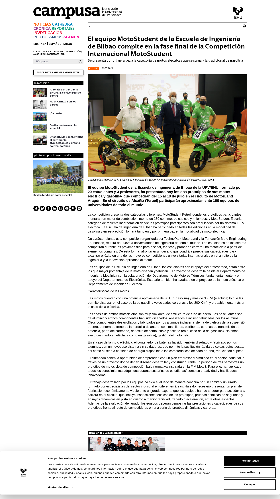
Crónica (42, 28)
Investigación (47, 33)
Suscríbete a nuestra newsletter (58, 72)
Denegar (249, 488)
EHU (63, 54)
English (69, 43)
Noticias (42, 24)
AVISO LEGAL (40, 54)
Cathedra (62, 24)
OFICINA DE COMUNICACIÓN (67, 51)
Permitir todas (250, 465)
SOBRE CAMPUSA (42, 51)
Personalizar (250, 476)
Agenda (71, 37)
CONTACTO (53, 54)
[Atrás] (89, 26)
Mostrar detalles (58, 491)
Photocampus (47, 37)
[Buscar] (55, 61)
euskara (39, 43)
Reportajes (63, 28)
